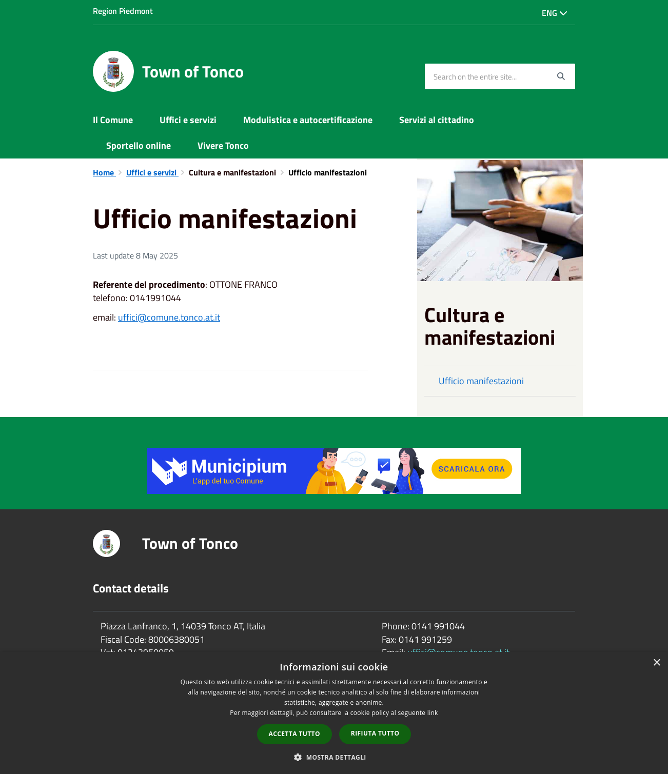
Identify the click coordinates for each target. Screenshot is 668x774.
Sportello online (138, 145)
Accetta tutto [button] (294, 733)
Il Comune (113, 120)
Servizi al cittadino (436, 120)
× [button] (656, 663)
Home (104, 172)
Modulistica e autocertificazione (307, 120)
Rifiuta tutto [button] (375, 733)
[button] (334, 757)
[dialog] (334, 713)
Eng (554, 13)
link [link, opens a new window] (432, 712)
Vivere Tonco (223, 145)
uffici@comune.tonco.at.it (169, 317)
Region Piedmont (123, 11)
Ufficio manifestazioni (481, 381)
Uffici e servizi (188, 120)
